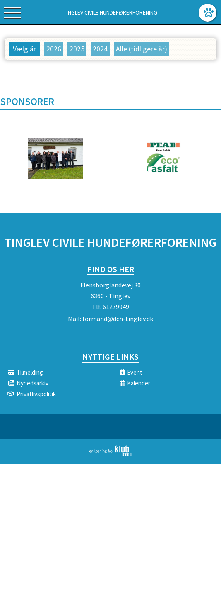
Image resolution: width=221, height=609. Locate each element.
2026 (53, 49)
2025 (77, 49)
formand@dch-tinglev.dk (117, 318)
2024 (100, 49)
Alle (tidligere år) (141, 49)
